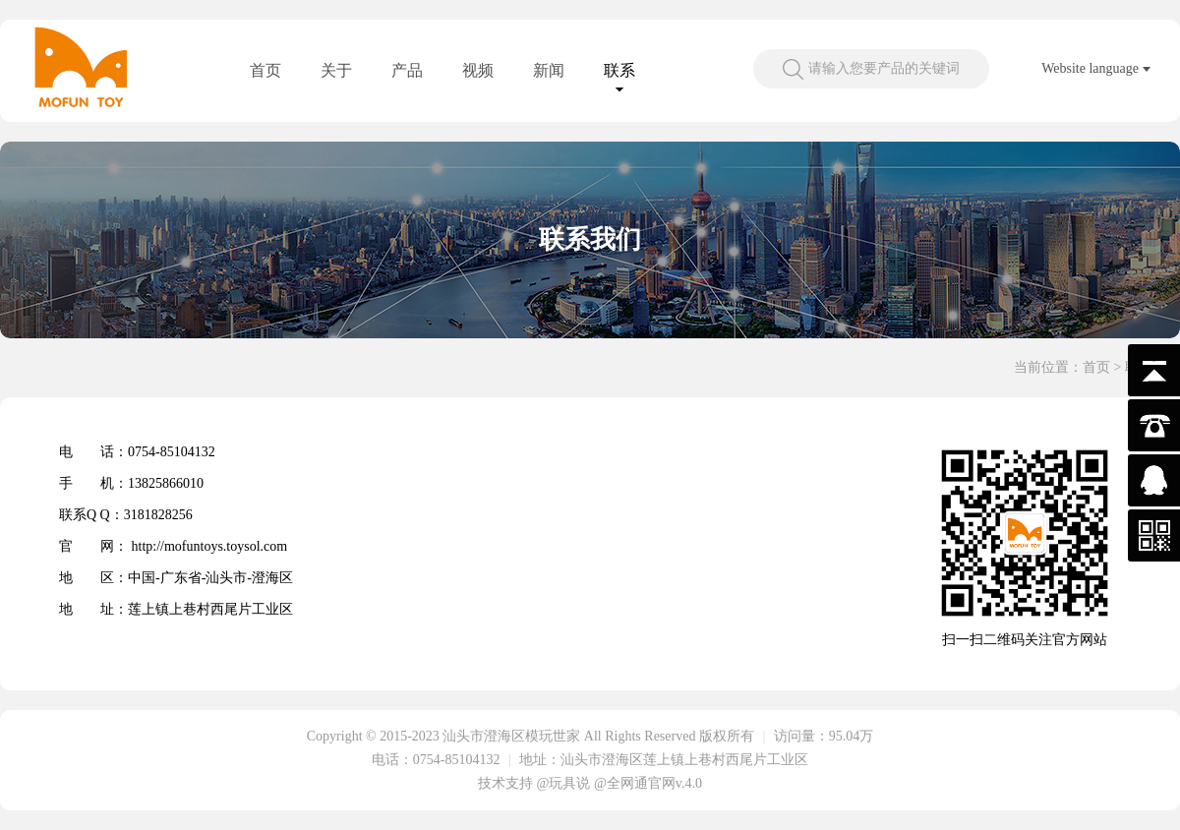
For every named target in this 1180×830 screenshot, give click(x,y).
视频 (478, 70)
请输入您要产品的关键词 (884, 68)
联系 (619, 70)
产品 (407, 70)
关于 (336, 70)
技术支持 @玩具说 (534, 783)
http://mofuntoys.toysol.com (210, 546)
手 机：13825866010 (131, 483)
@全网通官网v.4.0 (648, 783)
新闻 (548, 70)
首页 (265, 70)
